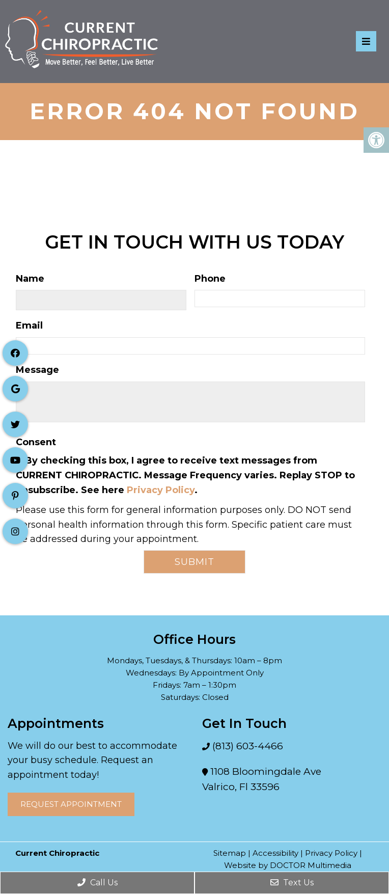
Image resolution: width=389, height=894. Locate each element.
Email (29, 325)
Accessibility (275, 853)
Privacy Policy (160, 490)
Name (30, 278)
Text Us (292, 882)
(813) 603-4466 (246, 746)
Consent (36, 442)
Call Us (97, 882)
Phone (210, 278)
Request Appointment (71, 804)
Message (37, 369)
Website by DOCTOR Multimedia (287, 865)
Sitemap (229, 853)
